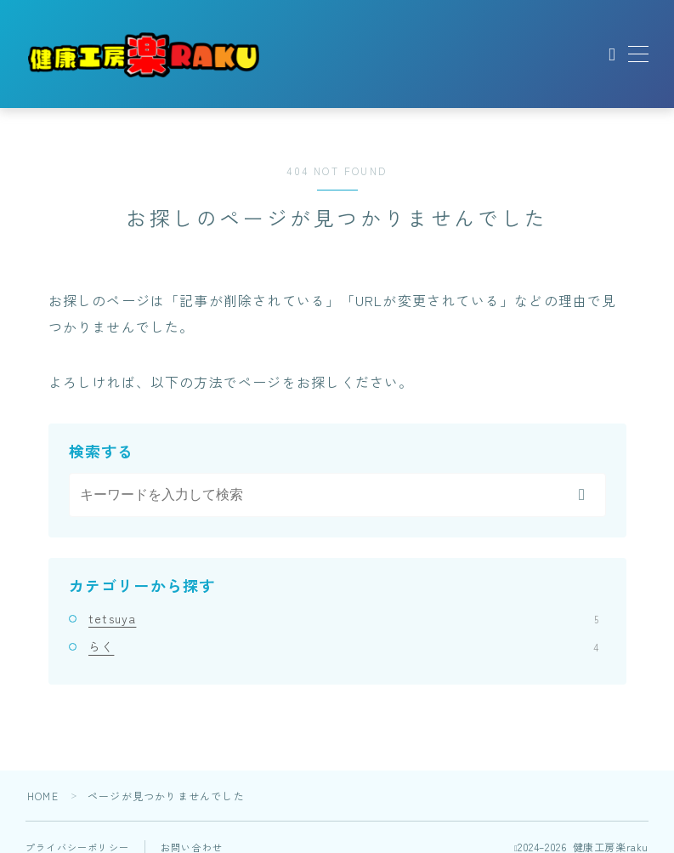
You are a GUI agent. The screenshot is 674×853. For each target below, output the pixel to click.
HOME (43, 795)
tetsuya (343, 618)
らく (343, 646)
